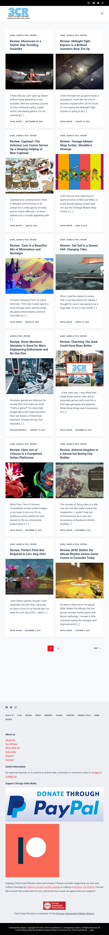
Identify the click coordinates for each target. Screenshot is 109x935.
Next (97, 648)
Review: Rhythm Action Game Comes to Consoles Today (79, 554)
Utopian (23, 928)
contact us (11, 776)
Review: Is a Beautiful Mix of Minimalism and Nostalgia (28, 249)
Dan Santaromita (18, 430)
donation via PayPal (83, 887)
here (96, 772)
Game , (13, 35)
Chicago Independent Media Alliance (75, 913)
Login (91, 930)
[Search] (89, 3)
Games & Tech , (23, 35)
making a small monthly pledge (43, 887)
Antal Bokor (16, 122)
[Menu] (102, 13)
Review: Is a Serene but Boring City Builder (79, 453)
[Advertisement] (54, 681)
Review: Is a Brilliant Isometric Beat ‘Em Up (75, 45)
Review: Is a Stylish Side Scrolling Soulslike (25, 45)
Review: (76, 145)
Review (33, 35)
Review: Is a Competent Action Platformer (26, 453)
